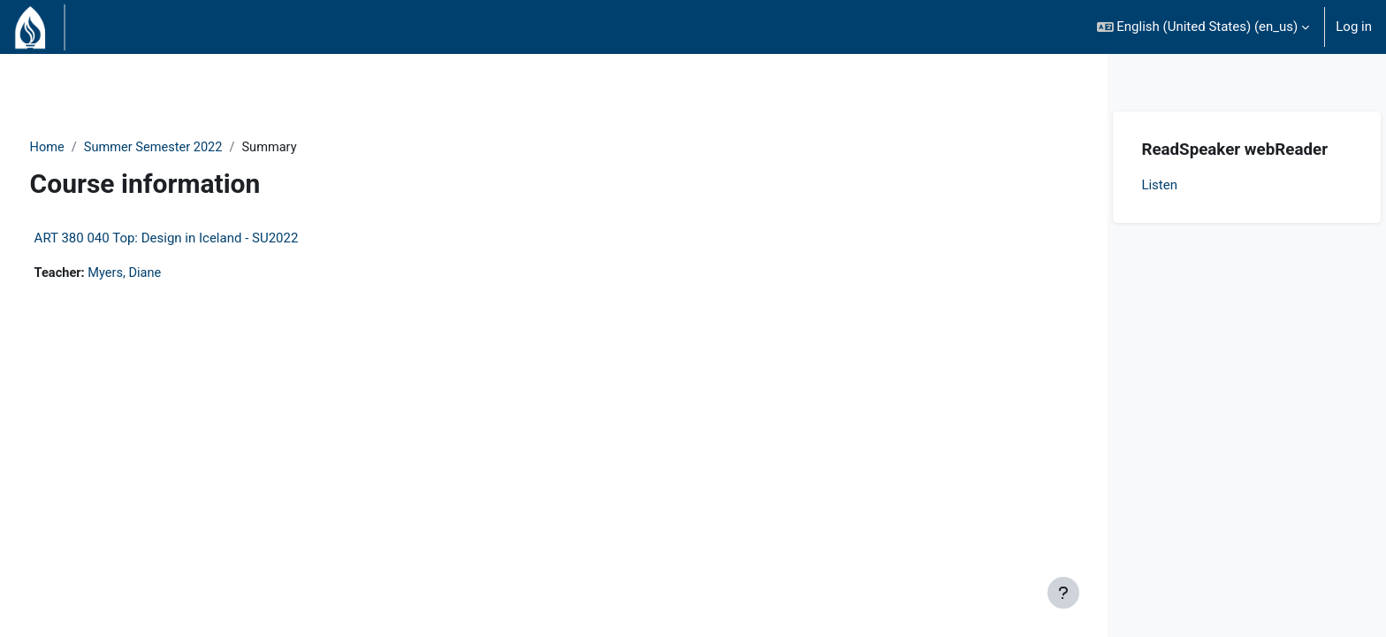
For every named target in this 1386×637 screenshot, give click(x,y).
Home (80, 148)
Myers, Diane (160, 274)
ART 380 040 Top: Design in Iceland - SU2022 (199, 239)
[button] (1203, 27)
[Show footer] (1063, 593)
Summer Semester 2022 (189, 148)
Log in (1354, 27)
